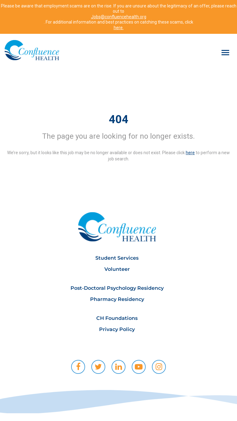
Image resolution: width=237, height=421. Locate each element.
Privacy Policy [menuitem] (117, 329)
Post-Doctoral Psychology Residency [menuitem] (117, 288)
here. (119, 27)
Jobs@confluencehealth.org (118, 16)
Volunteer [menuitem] (117, 269)
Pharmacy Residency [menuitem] (117, 299)
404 (118, 119)
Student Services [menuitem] (117, 258)
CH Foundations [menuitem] (117, 318)
